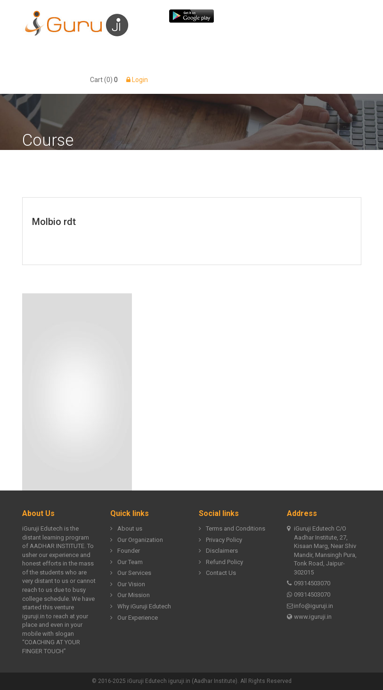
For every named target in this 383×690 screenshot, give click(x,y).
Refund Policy (221, 562)
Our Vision (127, 584)
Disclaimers (218, 551)
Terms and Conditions (232, 528)
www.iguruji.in (309, 617)
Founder (125, 551)
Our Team (126, 562)
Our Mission (130, 595)
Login (137, 79)
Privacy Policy (220, 540)
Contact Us (217, 573)
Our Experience (134, 618)
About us (126, 528)
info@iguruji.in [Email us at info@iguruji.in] (310, 606)
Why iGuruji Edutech (140, 606)
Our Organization (136, 540)
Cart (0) (101, 79)
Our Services (130, 573)
